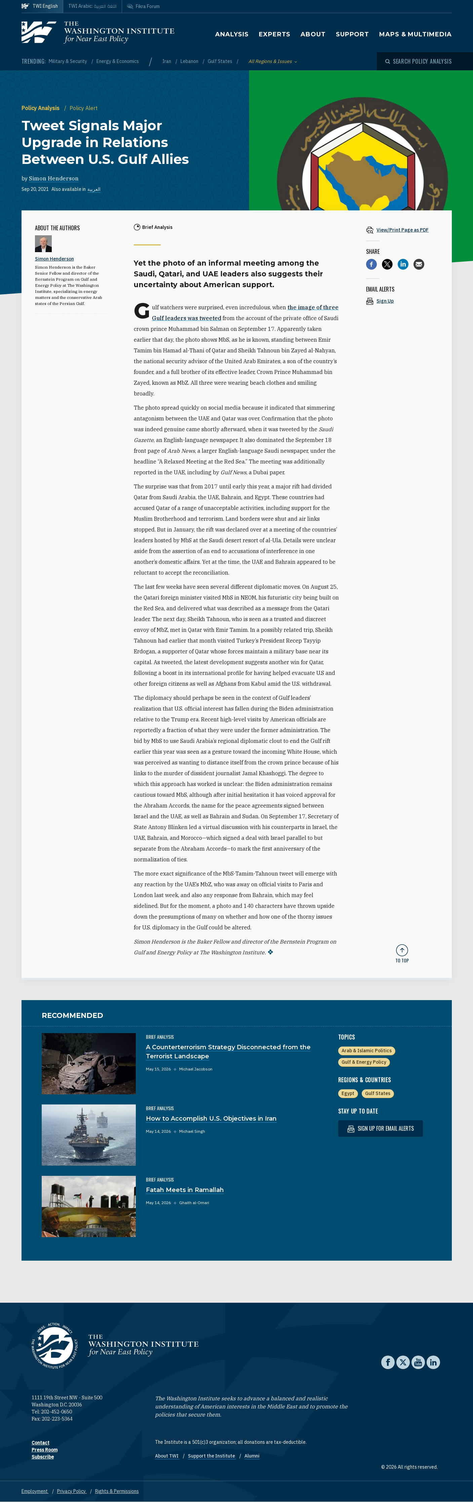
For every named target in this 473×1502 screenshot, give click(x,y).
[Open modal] (418, 61)
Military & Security (68, 61)
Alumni (252, 1456)
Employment (35, 1491)
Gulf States (220, 61)
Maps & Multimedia (415, 34)
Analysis (232, 34)
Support (352, 34)
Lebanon (190, 61)
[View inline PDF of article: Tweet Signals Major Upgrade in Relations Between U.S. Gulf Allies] (402, 230)
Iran (167, 61)
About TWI (167, 1456)
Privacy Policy (72, 1491)
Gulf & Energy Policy (364, 1062)
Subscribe (43, 1457)
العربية (94, 189)
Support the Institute (212, 1456)
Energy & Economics (117, 61)
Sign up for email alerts (380, 1128)
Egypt (348, 1093)
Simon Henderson (54, 178)
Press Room (44, 1450)
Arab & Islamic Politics (367, 1051)
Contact (40, 1443)
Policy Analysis (41, 108)
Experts (274, 34)
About (313, 34)
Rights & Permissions (117, 1491)
